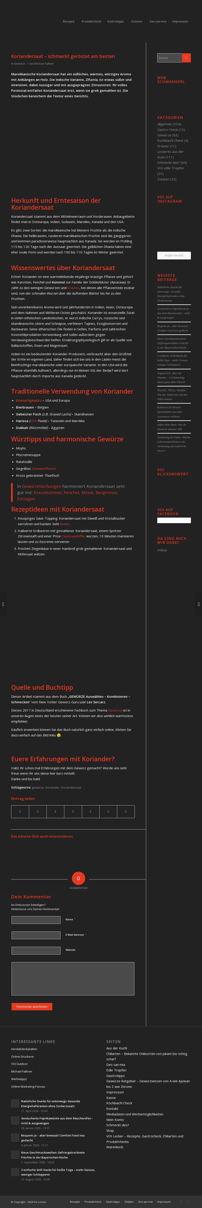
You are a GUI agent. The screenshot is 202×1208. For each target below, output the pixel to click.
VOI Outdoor (19, 1064)
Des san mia (115, 1064)
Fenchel (71, 492)
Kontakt (112, 1108)
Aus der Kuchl (116, 1048)
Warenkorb (114, 1147)
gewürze (38, 787)
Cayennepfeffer (73, 536)
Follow (162, 550)
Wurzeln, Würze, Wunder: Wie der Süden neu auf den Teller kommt (172, 395)
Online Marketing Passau (28, 1086)
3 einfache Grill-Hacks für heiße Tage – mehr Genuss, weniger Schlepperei (172, 360)
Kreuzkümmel (47, 492)
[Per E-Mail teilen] (126, 811)
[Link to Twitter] (187, 1201)
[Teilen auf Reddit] (108, 811)
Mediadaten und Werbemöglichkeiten (134, 1114)
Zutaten (163, 179)
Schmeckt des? (117, 1125)
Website (70, 949)
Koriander (52, 787)
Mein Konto (115, 1119)
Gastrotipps (115, 1075)
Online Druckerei (22, 1056)
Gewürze (19, 64)
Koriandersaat (71, 787)
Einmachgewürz (29, 400)
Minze (87, 492)
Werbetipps (19, 1079)
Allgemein (164, 124)
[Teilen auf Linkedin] (73, 811)
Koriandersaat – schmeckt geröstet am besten (63, 56)
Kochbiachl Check (170, 140)
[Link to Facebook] (181, 1201)
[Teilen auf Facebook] (20, 811)
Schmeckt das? (168, 162)
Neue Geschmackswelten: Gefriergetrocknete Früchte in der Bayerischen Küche (172, 343)
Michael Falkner (44, 64)
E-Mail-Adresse (76, 935)
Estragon (26, 498)
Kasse (111, 1097)
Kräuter (73, 287)
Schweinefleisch (44, 468)
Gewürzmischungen (42, 486)
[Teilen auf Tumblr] (90, 811)
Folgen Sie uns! (174, 255)
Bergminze (106, 492)
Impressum (115, 1092)
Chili (34, 421)
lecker (64, 524)
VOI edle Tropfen (170, 168)
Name (70, 919)
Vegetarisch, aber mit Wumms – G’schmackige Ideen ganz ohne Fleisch (171, 378)
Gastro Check (167, 129)
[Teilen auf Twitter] (37, 811)
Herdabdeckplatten (24, 1049)
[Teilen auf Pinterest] (55, 811)
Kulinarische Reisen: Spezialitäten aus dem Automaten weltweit (169, 412)
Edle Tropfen (116, 1070)
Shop (110, 1130)
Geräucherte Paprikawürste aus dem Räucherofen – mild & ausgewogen (173, 313)
